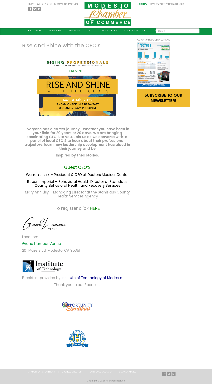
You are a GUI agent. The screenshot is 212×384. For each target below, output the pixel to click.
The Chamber (35, 30)
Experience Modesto (135, 30)
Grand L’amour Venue (41, 243)
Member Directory (158, 3)
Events (91, 30)
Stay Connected (127, 372)
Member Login (176, 3)
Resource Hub (109, 30)
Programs (74, 30)
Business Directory (72, 372)
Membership (55, 30)
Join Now (142, 3)
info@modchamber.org (66, 3)
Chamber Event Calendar (41, 372)
